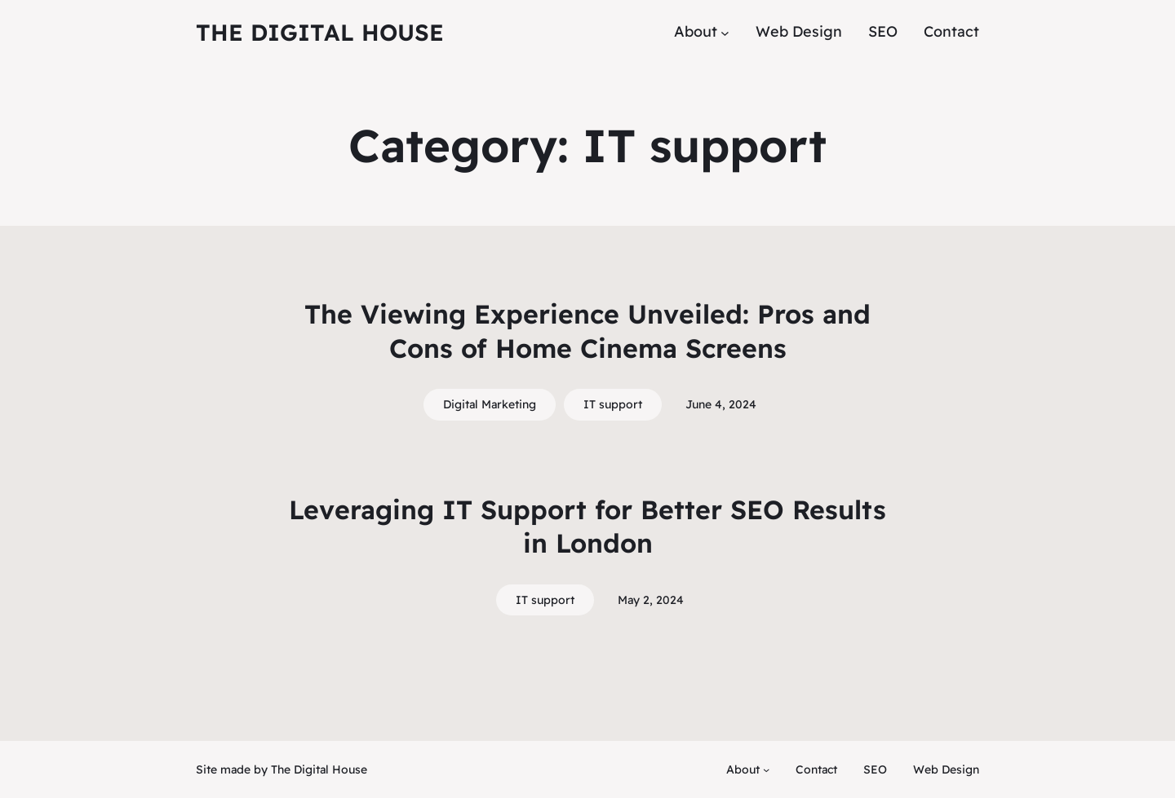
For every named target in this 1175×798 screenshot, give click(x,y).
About (743, 769)
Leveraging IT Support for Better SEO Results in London (587, 526)
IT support (612, 404)
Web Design (946, 769)
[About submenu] (725, 32)
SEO (875, 769)
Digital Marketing (489, 404)
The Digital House (320, 32)
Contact (816, 769)
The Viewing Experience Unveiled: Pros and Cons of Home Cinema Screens (587, 331)
